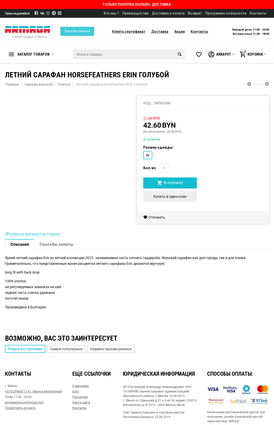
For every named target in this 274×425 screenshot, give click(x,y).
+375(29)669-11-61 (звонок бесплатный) (33, 391)
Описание (19, 244)
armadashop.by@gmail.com (24, 402)
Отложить (154, 217)
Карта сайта (81, 402)
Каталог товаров (34, 54)
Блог (75, 391)
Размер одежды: (158, 147)
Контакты (258, 13)
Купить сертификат (129, 32)
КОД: (147, 103)
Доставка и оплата (168, 13)
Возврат (195, 13)
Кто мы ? (111, 13)
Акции (179, 32)
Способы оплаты (56, 244)
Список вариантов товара (35, 234)
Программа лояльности (225, 13)
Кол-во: (150, 168)
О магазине (80, 386)
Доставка (159, 32)
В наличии (151, 139)
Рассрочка (80, 397)
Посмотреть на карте (20, 408)
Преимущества (135, 13)
